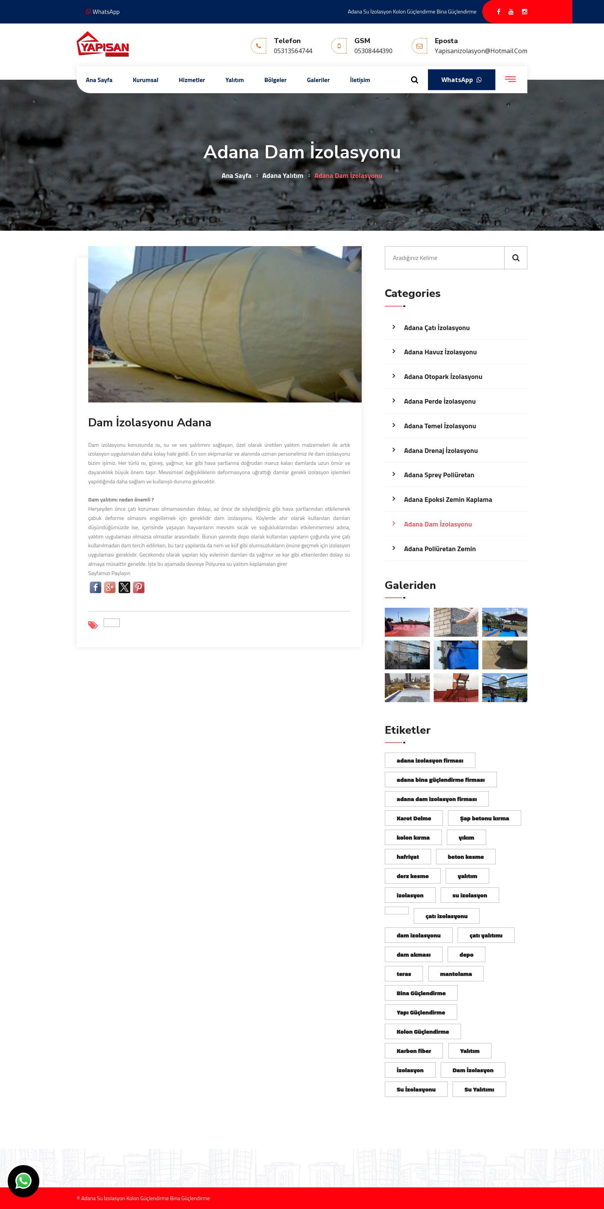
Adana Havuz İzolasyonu (440, 352)
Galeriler (318, 79)
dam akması (414, 954)
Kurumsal (145, 79)
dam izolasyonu (419, 935)
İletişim (360, 79)
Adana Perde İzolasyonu (440, 401)
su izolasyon (470, 895)
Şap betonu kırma (484, 818)
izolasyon (410, 895)
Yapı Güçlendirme (421, 1012)
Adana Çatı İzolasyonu (437, 327)
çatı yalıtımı (486, 935)
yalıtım (467, 875)
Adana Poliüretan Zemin (440, 548)
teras (404, 973)
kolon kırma (413, 837)
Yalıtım (234, 79)
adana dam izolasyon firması (437, 798)
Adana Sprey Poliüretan (439, 475)
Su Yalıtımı (479, 1089)
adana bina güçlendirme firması (441, 779)
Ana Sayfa (99, 79)
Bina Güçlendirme (421, 993)
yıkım (466, 837)
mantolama (456, 973)
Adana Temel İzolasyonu (440, 426)
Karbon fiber (414, 1050)
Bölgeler (275, 79)
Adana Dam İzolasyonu (438, 524)
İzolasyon (410, 1070)
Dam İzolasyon (473, 1070)
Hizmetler (192, 79)
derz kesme (413, 875)
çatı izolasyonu (447, 916)
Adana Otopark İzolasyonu (443, 376)
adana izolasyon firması (430, 760)
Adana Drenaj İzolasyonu (441, 450)
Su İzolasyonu (416, 1089)
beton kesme (466, 856)
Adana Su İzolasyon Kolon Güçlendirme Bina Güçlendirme (412, 11)
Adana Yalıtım (283, 175)
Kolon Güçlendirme (423, 1031)
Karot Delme (414, 818)
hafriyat (408, 856)
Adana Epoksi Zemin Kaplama (448, 499)
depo (466, 954)
